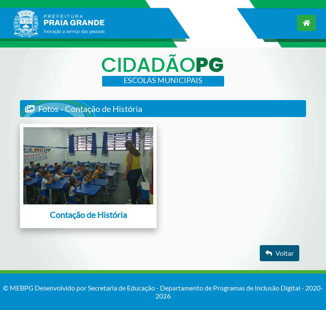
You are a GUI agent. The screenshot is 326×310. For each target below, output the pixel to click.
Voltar (279, 253)
